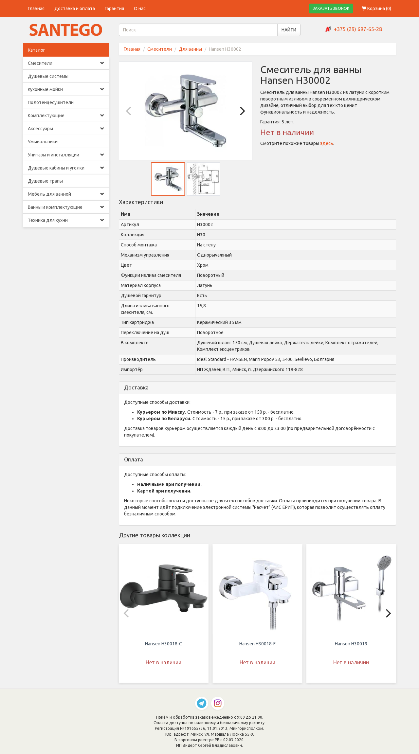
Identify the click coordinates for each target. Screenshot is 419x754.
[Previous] (129, 111)
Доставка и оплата (74, 8)
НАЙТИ (289, 29)
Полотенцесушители (51, 102)
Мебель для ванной (66, 194)
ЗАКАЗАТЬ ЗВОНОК (331, 8)
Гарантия (114, 8)
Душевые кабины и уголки (66, 168)
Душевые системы (48, 76)
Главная (36, 8)
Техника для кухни (66, 220)
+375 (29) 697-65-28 (358, 29)
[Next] (241, 111)
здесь (326, 143)
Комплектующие (66, 115)
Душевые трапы (45, 181)
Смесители (66, 63)
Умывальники (43, 141)
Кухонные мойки (66, 89)
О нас (140, 8)
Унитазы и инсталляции (66, 155)
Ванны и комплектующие (66, 207)
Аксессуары (66, 129)
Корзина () (376, 8)
